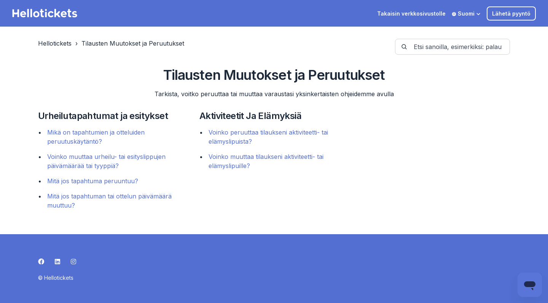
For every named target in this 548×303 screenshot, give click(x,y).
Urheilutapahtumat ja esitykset (103, 115)
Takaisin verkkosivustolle (411, 13)
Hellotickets (55, 43)
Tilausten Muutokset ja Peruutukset (132, 43)
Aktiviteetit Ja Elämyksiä (250, 115)
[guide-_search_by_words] (452, 47)
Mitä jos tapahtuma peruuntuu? (92, 181)
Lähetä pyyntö (511, 13)
